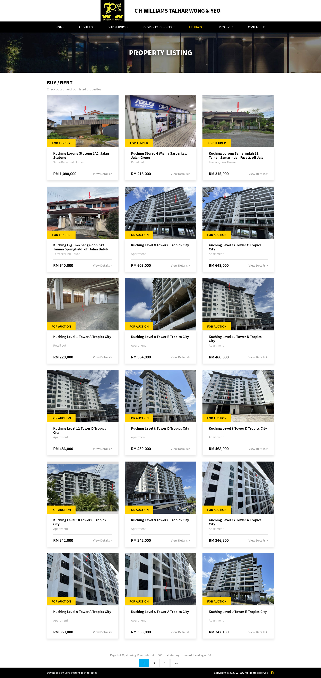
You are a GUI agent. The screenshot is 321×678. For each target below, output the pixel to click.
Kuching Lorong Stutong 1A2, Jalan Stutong (81, 155)
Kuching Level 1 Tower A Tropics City (82, 337)
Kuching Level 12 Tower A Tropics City (235, 522)
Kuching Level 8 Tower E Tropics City (160, 337)
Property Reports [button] (157, 27)
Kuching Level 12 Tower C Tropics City (235, 247)
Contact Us (257, 27)
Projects (226, 27)
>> (176, 663)
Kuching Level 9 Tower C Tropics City (160, 520)
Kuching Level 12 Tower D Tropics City (235, 339)
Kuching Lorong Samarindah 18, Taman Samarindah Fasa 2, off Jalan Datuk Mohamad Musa (237, 155)
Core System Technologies (80, 673)
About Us (86, 27)
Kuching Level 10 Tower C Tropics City (79, 522)
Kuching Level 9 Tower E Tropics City (238, 612)
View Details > (102, 174)
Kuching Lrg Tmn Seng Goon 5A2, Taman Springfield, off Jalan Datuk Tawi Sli (80, 247)
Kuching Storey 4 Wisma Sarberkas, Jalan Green (159, 155)
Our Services (117, 27)
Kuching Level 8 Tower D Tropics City (160, 428)
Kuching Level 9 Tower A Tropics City (82, 612)
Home (59, 27)
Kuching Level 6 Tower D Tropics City (238, 428)
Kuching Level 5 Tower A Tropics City (160, 612)
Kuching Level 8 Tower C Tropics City (160, 245)
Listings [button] (195, 27)
